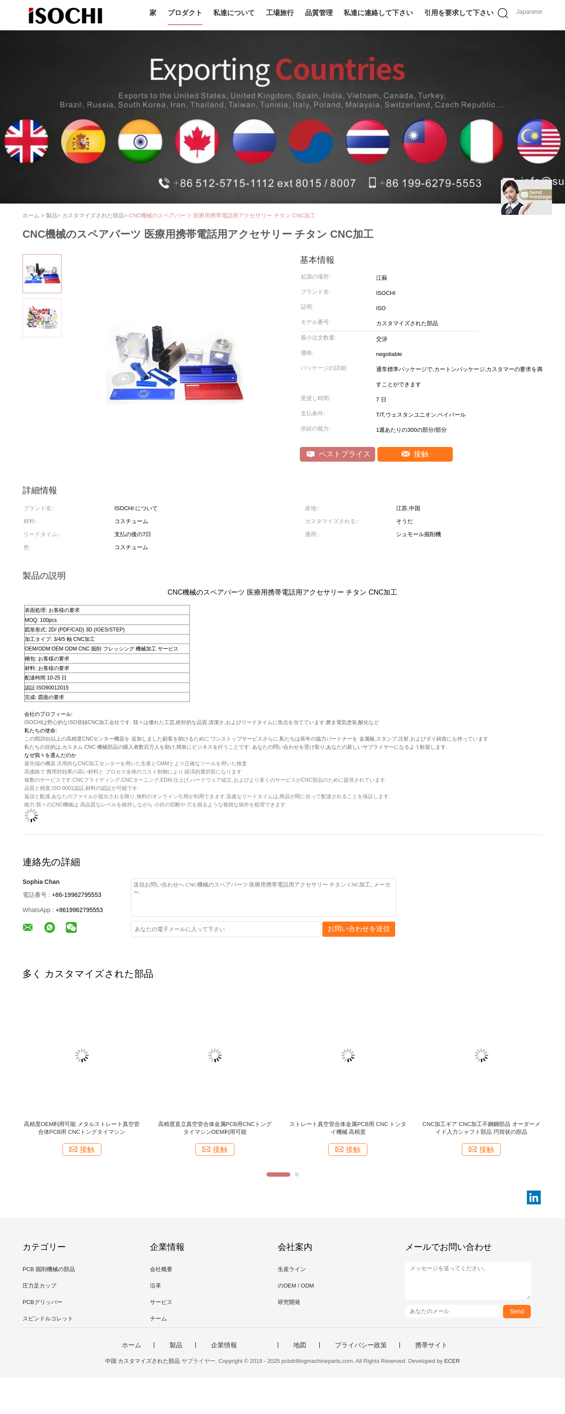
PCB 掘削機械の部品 (49, 1269)
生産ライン (292, 1269)
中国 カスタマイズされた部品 (142, 1361)
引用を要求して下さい (459, 12)
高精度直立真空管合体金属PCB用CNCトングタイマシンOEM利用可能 (215, 1128)
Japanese (529, 11)
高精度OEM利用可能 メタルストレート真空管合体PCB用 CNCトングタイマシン (82, 1128)
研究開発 (289, 1302)
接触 (415, 454)
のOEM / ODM (296, 1285)
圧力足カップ (39, 1285)
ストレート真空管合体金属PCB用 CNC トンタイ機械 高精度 (347, 1128)
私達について (234, 12)
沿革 (155, 1285)
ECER (452, 1361)
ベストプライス (338, 454)
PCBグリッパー (42, 1302)
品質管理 (319, 12)
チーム (158, 1318)
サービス (161, 1302)
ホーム (131, 1345)
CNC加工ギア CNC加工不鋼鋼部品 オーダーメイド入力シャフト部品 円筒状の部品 (481, 1128)
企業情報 (224, 1345)
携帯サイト (431, 1345)
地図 (299, 1345)
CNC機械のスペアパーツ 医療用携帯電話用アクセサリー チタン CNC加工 (222, 215)
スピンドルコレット (48, 1318)
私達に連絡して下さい (378, 12)
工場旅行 (280, 12)
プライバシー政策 (361, 1345)
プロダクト (185, 12)
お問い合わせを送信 (359, 928)
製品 (175, 1345)
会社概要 (161, 1269)
